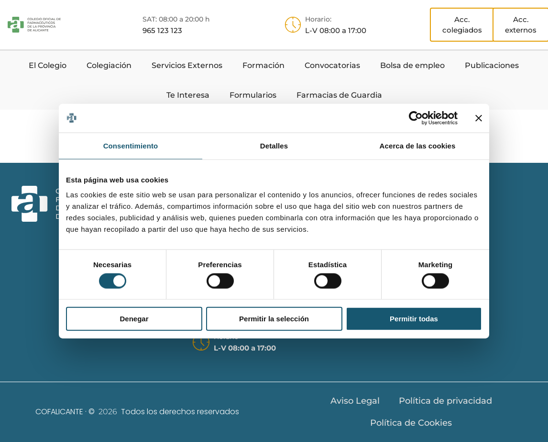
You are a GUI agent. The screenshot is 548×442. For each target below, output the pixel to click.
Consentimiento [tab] (130, 145)
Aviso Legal (355, 401)
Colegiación (109, 65)
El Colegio (47, 65)
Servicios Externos (187, 65)
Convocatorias (332, 65)
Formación (263, 65)
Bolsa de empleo (412, 65)
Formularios (253, 95)
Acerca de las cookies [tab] (418, 145)
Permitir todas (414, 319)
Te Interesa (187, 95)
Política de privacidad (445, 401)
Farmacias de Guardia (339, 95)
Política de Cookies (411, 423)
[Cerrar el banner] (478, 117)
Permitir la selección (274, 319)
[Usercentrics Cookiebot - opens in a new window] (416, 118)
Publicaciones (492, 65)
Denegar (134, 319)
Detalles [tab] (274, 145)
